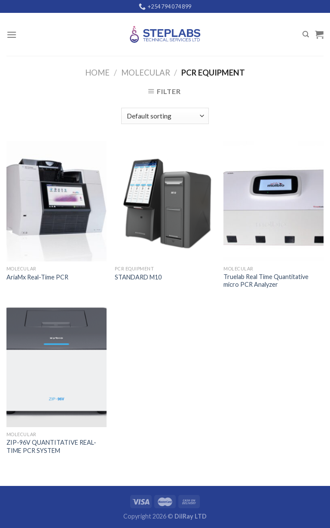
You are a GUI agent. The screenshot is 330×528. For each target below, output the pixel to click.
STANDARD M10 (138, 277)
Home (97, 72)
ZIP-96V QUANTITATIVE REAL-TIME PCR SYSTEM (51, 446)
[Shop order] (164, 116)
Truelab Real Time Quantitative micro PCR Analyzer (266, 280)
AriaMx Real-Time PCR (37, 277)
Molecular (145, 72)
